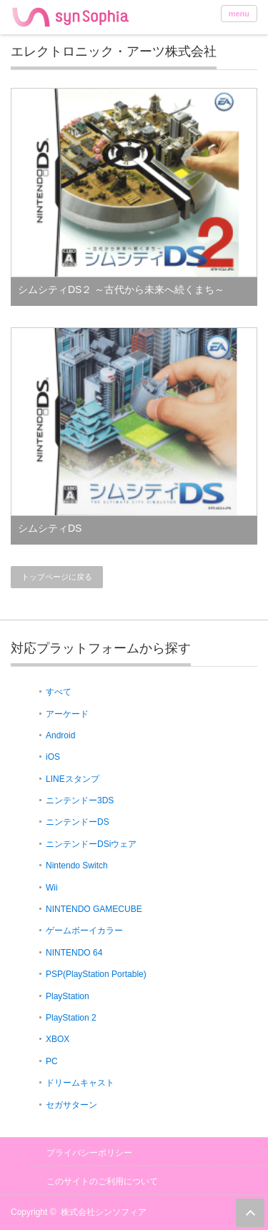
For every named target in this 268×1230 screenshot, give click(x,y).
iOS (53, 757)
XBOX (57, 1039)
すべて (58, 692)
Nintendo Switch (77, 865)
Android (60, 735)
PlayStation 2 (71, 1018)
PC (52, 1061)
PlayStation (67, 996)
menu (239, 13)
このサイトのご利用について (102, 1181)
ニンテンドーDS (77, 822)
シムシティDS (49, 528)
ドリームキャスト (80, 1083)
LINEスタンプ (72, 779)
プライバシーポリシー (89, 1153)
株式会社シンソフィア (104, 1212)
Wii (52, 888)
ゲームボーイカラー (84, 931)
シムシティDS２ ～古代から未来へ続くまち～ (121, 289)
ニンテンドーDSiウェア (91, 844)
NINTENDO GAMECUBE (94, 909)
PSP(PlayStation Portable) (96, 974)
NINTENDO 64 (74, 953)
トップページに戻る (56, 576)
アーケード (67, 714)
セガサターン (71, 1105)
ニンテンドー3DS (80, 800)
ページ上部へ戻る (250, 1213)
